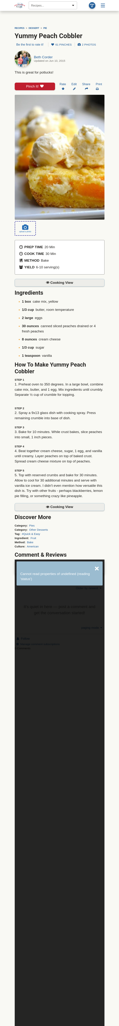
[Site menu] (103, 5)
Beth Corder (43, 57)
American (33, 546)
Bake (30, 542)
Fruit (33, 538)
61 (61, 44)
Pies (32, 525)
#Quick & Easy (31, 533)
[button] (59, 283)
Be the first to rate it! (30, 44)
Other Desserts (38, 529)
